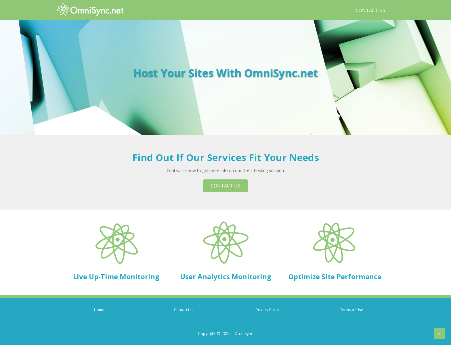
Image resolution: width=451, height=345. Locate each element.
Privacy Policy (267, 309)
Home (99, 309)
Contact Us (370, 10)
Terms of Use (351, 309)
